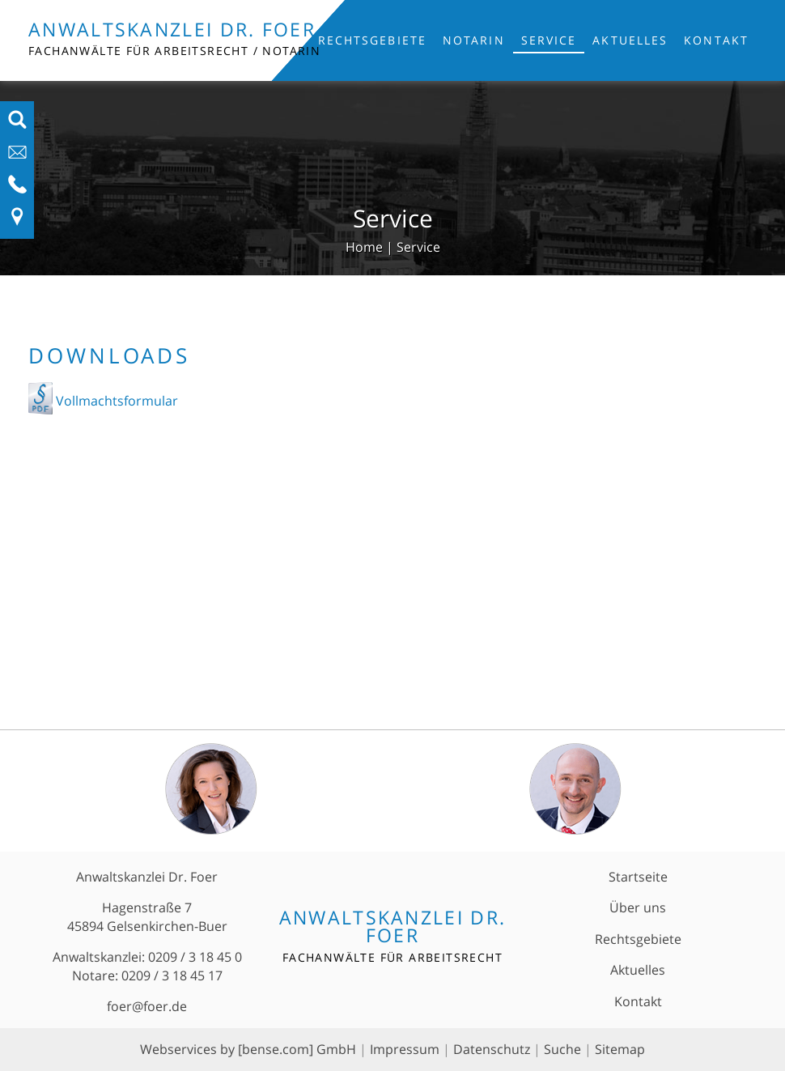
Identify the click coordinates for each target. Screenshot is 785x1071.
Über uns (637, 907)
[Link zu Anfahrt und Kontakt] (17, 222)
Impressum (404, 1049)
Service (549, 40)
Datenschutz (491, 1049)
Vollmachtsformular (115, 401)
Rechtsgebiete (372, 40)
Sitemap (620, 1049)
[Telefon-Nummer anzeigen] (17, 189)
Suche (562, 1049)
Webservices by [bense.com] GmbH (248, 1049)
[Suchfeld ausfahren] (17, 125)
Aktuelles (630, 40)
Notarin (474, 40)
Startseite (638, 877)
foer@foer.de (147, 1006)
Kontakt (716, 40)
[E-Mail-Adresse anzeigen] (17, 157)
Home (364, 247)
